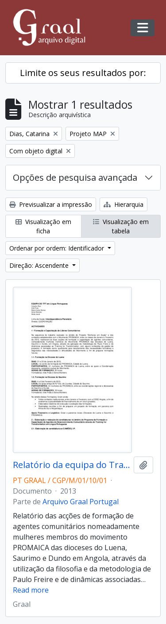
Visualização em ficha (43, 226)
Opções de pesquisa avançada (75, 177)
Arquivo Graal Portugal (80, 501)
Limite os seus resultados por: (83, 73)
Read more (31, 590)
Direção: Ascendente (39, 265)
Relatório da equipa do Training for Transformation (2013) (71, 465)
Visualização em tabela (121, 226)
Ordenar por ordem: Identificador (57, 248)
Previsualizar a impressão (50, 204)
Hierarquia (123, 204)
